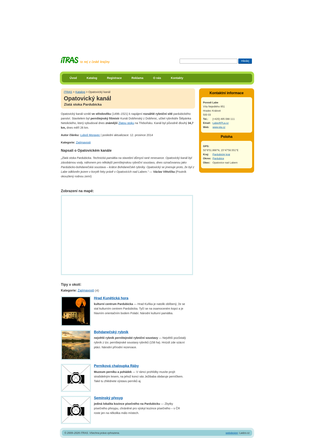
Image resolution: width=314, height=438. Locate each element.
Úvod (73, 78)
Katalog (92, 78)
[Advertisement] (157, 25)
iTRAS (68, 92)
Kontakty (177, 78)
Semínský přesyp (108, 398)
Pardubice (218, 158)
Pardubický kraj (221, 154)
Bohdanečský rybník (111, 332)
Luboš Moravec (90, 135)
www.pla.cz (218, 127)
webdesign (232, 432)
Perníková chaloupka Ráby (116, 366)
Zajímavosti (83, 142)
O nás (157, 78)
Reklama (137, 78)
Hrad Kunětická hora (111, 298)
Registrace (114, 78)
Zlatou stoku (126, 123)
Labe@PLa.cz (220, 122)
